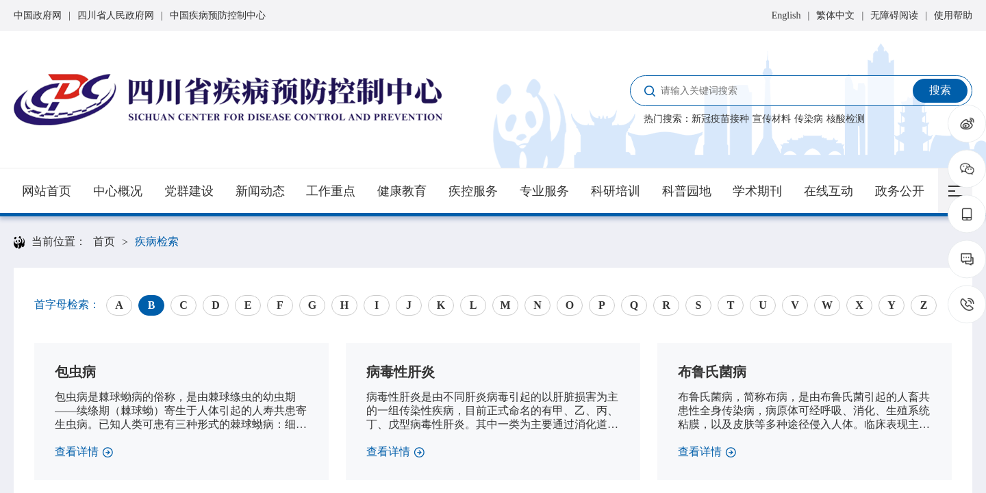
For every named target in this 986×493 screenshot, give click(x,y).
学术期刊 (757, 191)
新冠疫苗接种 (720, 119)
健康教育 (402, 191)
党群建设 (189, 191)
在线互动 (828, 191)
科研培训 (615, 191)
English (786, 15)
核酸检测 (845, 119)
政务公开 (899, 191)
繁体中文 (835, 15)
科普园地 (686, 191)
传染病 (808, 119)
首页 (104, 241)
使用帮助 (953, 15)
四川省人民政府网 (115, 15)
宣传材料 (772, 119)
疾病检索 (157, 241)
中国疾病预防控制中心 (218, 15)
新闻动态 (260, 191)
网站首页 (46, 191)
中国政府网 (38, 15)
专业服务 (544, 191)
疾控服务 (473, 191)
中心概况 (117, 191)
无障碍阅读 (894, 15)
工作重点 (330, 191)
